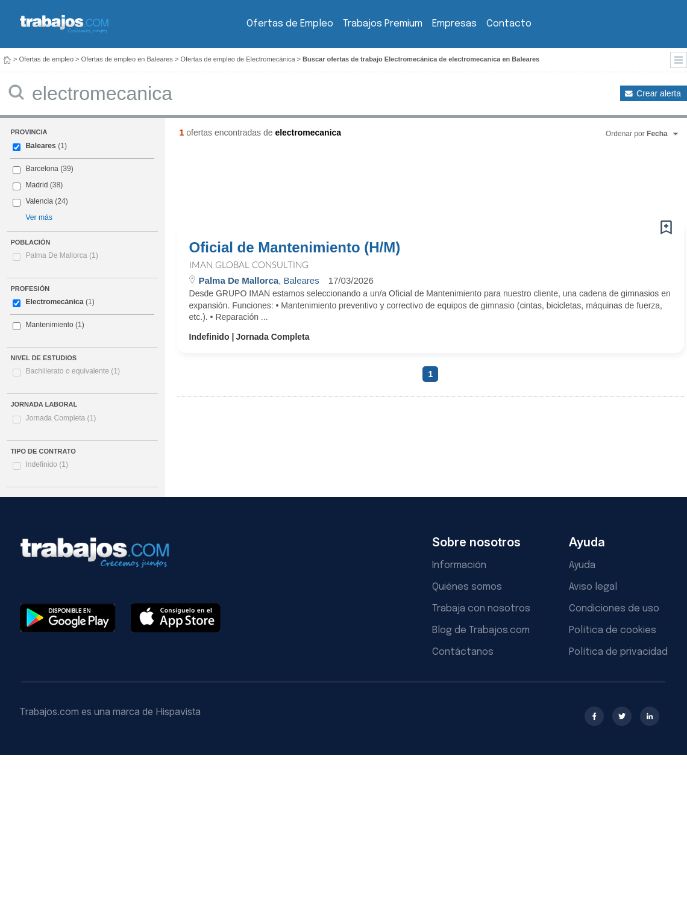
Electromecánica (54, 302)
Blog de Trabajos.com (481, 630)
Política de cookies (612, 630)
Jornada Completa (60, 418)
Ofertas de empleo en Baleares (127, 59)
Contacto (509, 24)
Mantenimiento (49, 324)
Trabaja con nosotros (481, 609)
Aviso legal (593, 587)
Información (459, 565)
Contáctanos (463, 652)
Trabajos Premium (382, 24)
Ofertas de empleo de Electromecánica (237, 59)
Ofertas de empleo (46, 59)
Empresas (454, 24)
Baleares (40, 146)
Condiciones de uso (614, 609)
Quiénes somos (467, 587)
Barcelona (41, 168)
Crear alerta (658, 93)
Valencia (39, 201)
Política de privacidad (618, 652)
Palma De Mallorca (61, 255)
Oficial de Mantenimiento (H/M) (295, 247)
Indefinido (46, 464)
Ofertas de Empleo (289, 24)
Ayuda (582, 565)
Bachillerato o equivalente (72, 371)
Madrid (36, 185)
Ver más (38, 217)
